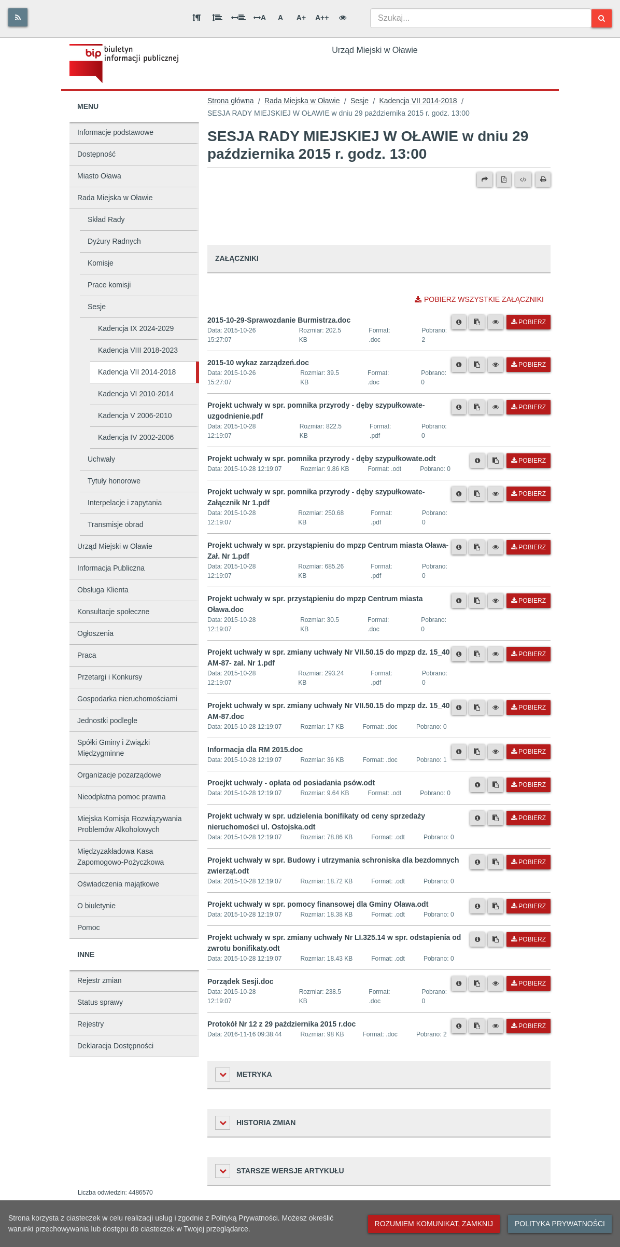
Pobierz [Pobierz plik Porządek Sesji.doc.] (528, 983)
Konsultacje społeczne (113, 611)
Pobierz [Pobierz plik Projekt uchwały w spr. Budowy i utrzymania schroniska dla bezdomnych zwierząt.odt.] (528, 862)
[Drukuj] (543, 179)
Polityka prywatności (560, 1224)
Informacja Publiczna (111, 568)
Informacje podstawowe (115, 132)
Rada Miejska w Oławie (115, 197)
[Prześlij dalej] (484, 179)
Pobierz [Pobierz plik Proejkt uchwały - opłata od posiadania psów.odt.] (528, 784)
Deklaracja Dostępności (115, 1046)
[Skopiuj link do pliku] (477, 322)
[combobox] (481, 18)
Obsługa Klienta (103, 590)
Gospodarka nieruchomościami (127, 699)
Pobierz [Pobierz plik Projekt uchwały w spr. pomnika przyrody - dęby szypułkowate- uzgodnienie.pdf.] (528, 407)
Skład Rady (106, 219)
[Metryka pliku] (459, 322)
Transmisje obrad (116, 524)
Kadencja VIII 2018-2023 (138, 350)
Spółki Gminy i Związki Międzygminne (113, 747)
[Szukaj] (601, 18)
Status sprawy (100, 1002)
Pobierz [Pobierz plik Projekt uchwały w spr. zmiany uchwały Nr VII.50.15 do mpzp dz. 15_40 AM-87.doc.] (528, 707)
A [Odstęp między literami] (259, 17)
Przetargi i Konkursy (109, 677)
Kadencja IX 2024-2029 (136, 328)
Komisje (101, 263)
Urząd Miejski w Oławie (114, 546)
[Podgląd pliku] (495, 322)
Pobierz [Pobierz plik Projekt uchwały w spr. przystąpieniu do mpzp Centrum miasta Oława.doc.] (528, 600)
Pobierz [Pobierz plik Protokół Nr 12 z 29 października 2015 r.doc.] (528, 1026)
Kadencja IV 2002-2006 (136, 437)
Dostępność (96, 154)
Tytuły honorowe (114, 481)
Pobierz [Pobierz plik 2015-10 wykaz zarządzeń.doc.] (528, 364)
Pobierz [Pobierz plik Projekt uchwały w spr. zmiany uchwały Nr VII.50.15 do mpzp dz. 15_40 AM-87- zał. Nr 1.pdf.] (528, 654)
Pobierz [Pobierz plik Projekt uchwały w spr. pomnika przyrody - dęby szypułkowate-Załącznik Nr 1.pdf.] (528, 493)
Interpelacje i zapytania (125, 502)
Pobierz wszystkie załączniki (479, 299)
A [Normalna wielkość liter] (280, 17)
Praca (86, 655)
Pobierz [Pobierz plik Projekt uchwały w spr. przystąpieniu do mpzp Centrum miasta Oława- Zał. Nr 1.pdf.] (528, 547)
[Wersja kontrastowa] (342, 17)
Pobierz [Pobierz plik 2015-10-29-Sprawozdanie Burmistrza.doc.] (528, 322)
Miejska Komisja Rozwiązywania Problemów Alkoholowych (129, 824)
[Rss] (17, 17)
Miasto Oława (99, 176)
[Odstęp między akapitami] (196, 17)
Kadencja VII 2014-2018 (137, 372)
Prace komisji (109, 285)
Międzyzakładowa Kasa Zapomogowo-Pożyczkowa (120, 856)
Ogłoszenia (95, 633)
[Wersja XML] (523, 179)
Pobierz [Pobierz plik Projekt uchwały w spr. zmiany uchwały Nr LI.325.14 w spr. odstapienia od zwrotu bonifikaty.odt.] (528, 939)
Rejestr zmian (99, 980)
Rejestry (90, 1024)
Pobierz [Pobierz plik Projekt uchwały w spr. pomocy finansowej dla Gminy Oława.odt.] (528, 906)
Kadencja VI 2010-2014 (136, 394)
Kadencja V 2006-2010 (135, 415)
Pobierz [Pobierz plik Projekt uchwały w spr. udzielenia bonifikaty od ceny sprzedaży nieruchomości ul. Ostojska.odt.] (528, 818)
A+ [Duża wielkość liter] (301, 17)
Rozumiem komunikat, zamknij (434, 1224)
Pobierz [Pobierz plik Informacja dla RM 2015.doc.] (528, 751)
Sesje (97, 306)
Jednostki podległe (107, 720)
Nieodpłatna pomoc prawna (121, 797)
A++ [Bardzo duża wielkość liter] (322, 17)
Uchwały (101, 459)
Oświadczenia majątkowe (118, 884)
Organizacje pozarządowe (119, 775)
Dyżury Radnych (114, 241)
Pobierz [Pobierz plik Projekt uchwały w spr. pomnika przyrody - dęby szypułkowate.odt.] (528, 460)
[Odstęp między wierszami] (217, 17)
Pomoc (88, 927)
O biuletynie (96, 906)
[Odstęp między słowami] (238, 17)
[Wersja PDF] (504, 179)
